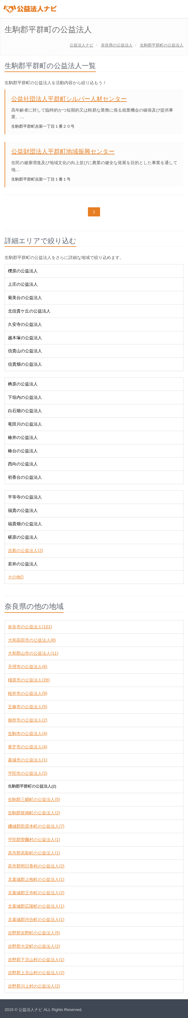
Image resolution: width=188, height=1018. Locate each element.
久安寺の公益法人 (25, 324)
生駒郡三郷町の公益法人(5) (34, 799)
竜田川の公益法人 (25, 424)
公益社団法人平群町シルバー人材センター (69, 98)
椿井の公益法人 (23, 437)
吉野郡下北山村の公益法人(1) (36, 959)
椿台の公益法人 (23, 450)
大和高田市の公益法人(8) (32, 640)
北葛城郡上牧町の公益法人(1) (36, 879)
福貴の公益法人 (23, 510)
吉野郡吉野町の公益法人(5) (34, 932)
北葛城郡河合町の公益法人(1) (36, 919)
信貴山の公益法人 (25, 350)
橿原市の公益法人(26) (29, 680)
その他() (16, 577)
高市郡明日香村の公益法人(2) (36, 866)
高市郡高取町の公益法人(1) (34, 853)
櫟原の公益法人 (23, 270)
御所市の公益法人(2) (27, 720)
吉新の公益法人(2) (25, 550)
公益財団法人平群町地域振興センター (63, 151)
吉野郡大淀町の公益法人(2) (34, 946)
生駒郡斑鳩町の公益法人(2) (34, 812)
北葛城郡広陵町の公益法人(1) (36, 906)
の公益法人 (117, 45)
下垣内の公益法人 (25, 397)
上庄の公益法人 (23, 284)
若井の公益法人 (23, 563)
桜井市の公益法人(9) (27, 693)
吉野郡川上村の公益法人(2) (34, 986)
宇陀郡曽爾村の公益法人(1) (34, 839)
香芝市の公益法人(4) (27, 746)
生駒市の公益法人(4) (27, 733)
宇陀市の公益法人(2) (27, 773)
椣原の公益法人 (23, 383)
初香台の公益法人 (25, 477)
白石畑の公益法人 (25, 410)
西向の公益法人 (23, 463)
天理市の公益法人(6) (27, 666)
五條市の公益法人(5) (27, 706)
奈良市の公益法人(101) (30, 626)
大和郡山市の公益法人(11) (33, 653)
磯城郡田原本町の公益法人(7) (36, 826)
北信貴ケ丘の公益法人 (29, 311)
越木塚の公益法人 (25, 337)
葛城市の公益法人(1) (27, 759)
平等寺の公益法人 (25, 497)
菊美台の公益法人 (25, 297)
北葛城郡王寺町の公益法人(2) (36, 892)
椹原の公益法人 (23, 537)
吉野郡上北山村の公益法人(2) (36, 972)
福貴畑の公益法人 (25, 523)
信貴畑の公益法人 (25, 364)
